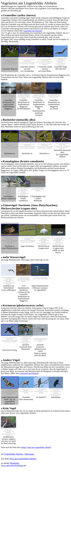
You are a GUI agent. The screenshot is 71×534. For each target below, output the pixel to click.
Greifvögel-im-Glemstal (29, 373)
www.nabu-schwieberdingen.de (13, 465)
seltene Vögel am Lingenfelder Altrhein (36, 447)
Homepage (14, 463)
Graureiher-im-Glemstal (32, 31)
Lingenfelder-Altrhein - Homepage (19, 454)
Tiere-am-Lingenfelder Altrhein (22, 459)
